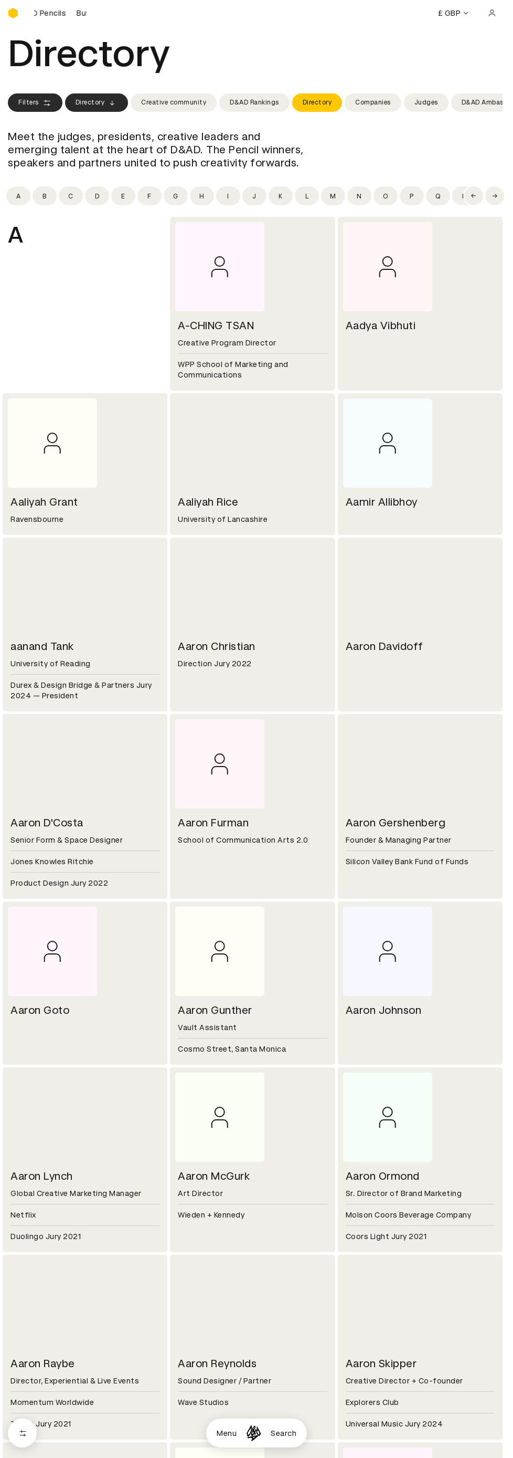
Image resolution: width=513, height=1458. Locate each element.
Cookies (190, 1248)
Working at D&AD (207, 1161)
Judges (426, 102)
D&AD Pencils (33, 1236)
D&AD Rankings (254, 102)
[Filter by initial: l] (307, 195)
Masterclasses (35, 1274)
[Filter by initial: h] (202, 195)
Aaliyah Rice (208, 502)
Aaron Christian (216, 646)
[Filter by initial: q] (438, 195)
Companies (373, 102)
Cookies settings (53, 1398)
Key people (28, 1173)
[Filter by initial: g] (176, 195)
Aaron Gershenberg (396, 822)
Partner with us (203, 1173)
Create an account (377, 1248)
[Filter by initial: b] (44, 195)
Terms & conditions (212, 1236)
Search (283, 1433)
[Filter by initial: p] (412, 195)
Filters (35, 103)
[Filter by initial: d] (97, 195)
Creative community (173, 102)
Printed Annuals (37, 1248)
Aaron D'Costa (46, 822)
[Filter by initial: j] (254, 195)
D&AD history (33, 1161)
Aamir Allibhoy (382, 502)
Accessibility (199, 1274)
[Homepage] (253, 1433)
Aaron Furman (213, 822)
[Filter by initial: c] (71, 195)
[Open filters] (22, 1433)
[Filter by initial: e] (123, 195)
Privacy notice (201, 1261)
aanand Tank (42, 646)
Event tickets (33, 1286)
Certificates (31, 1261)
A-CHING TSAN (216, 325)
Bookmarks (363, 1261)
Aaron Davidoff (384, 646)
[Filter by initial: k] (281, 195)
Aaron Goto (39, 1010)
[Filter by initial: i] (228, 195)
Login (353, 1236)
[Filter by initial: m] (333, 195)
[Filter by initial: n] (359, 195)
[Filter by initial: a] (18, 195)
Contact (359, 1161)
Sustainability (33, 1186)
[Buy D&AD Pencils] (60, 13)
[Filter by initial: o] (385, 195)
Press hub (361, 1173)
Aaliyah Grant (44, 502)
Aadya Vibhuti (381, 325)
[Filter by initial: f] (149, 195)
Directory (97, 103)
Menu (227, 1433)
